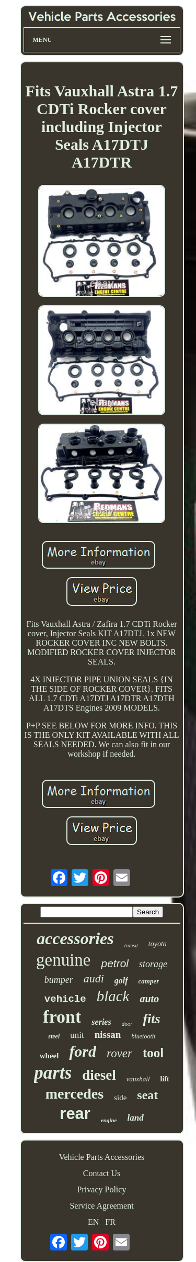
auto (149, 998)
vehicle (65, 999)
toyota (157, 944)
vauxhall (138, 1079)
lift (164, 1079)
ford (82, 1051)
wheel (49, 1055)
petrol (115, 963)
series (101, 1021)
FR (110, 1221)
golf (121, 980)
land (135, 1118)
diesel (99, 1075)
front (62, 1016)
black (113, 996)
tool (153, 1053)
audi (94, 978)
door (127, 1024)
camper (149, 981)
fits (151, 1018)
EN (93, 1221)
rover (119, 1053)
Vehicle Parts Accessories (102, 1157)
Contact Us (102, 1173)
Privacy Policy (101, 1189)
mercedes (74, 1094)
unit (77, 1035)
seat (147, 1095)
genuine (63, 959)
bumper (58, 980)
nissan (108, 1034)
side (120, 1097)
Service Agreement (101, 1205)
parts (53, 1072)
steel (54, 1036)
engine (109, 1120)
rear (75, 1113)
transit (131, 945)
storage (153, 964)
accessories (75, 938)
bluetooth (143, 1036)
